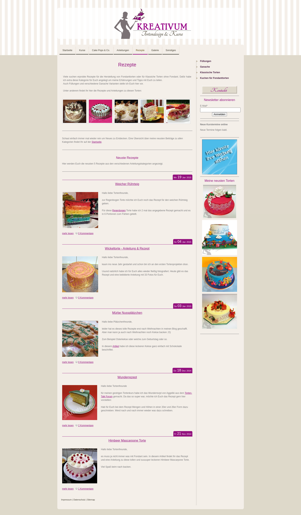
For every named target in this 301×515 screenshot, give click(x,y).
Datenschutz (79, 499)
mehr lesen (68, 233)
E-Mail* (204, 105)
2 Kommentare (85, 425)
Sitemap (91, 499)
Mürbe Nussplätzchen (127, 312)
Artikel (116, 346)
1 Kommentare (85, 488)
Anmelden (219, 114)
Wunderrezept (127, 377)
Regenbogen (119, 210)
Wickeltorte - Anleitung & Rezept (127, 248)
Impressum (66, 499)
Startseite (97, 142)
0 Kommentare (85, 233)
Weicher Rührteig (127, 184)
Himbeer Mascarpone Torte (127, 440)
